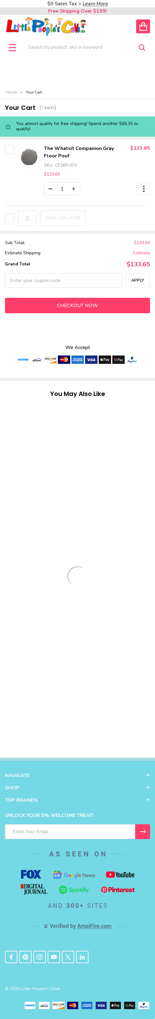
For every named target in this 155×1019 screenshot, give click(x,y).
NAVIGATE (77, 775)
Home (11, 92)
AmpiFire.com (94, 926)
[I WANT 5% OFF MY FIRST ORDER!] (142, 831)
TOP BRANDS (77, 800)
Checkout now (77, 305)
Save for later (62, 218)
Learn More (95, 3)
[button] (144, 189)
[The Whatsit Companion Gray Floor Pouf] (62, 189)
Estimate (141, 253)
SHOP (77, 787)
